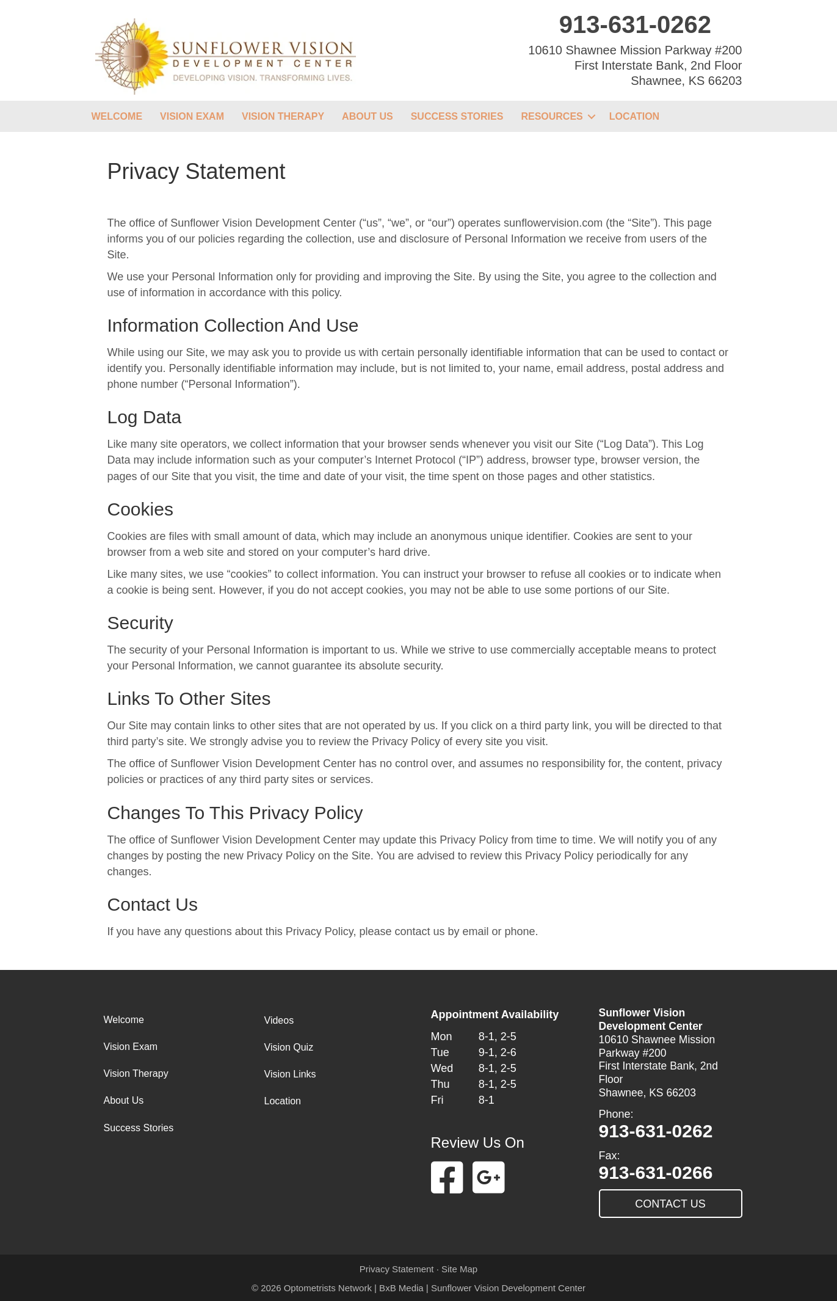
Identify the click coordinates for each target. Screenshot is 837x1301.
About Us (367, 116)
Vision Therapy (283, 116)
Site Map (459, 1269)
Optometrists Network (328, 1288)
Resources (551, 116)
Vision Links (290, 1074)
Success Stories (457, 116)
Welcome (117, 116)
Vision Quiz (289, 1047)
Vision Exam (192, 116)
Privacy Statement (397, 1269)
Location (634, 116)
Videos (279, 1020)
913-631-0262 (635, 24)
